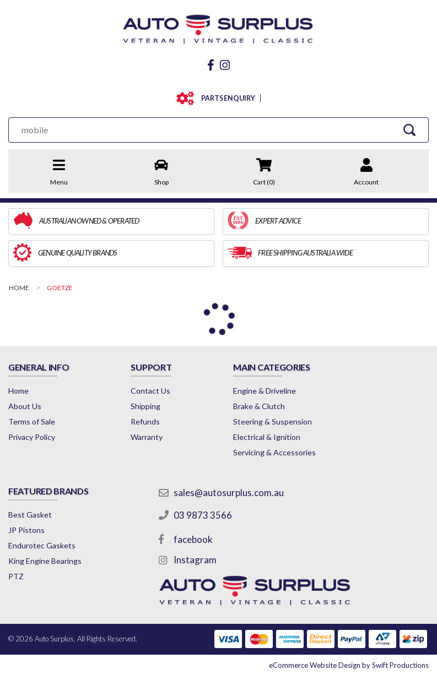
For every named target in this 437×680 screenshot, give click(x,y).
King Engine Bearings (45, 560)
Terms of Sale (31, 421)
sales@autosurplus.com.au (229, 492)
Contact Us (150, 390)
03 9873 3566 (203, 515)
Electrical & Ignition (266, 437)
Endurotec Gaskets (41, 545)
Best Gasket (30, 514)
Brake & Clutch (259, 406)
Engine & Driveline (264, 390)
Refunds (145, 421)
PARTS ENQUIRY (225, 98)
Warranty (147, 437)
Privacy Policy (31, 437)
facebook (193, 539)
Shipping (145, 406)
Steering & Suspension (272, 421)
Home (18, 390)
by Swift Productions (349, 665)
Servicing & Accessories (274, 452)
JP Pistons (26, 530)
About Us (24, 406)
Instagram (195, 559)
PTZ (16, 576)
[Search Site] (409, 130)
